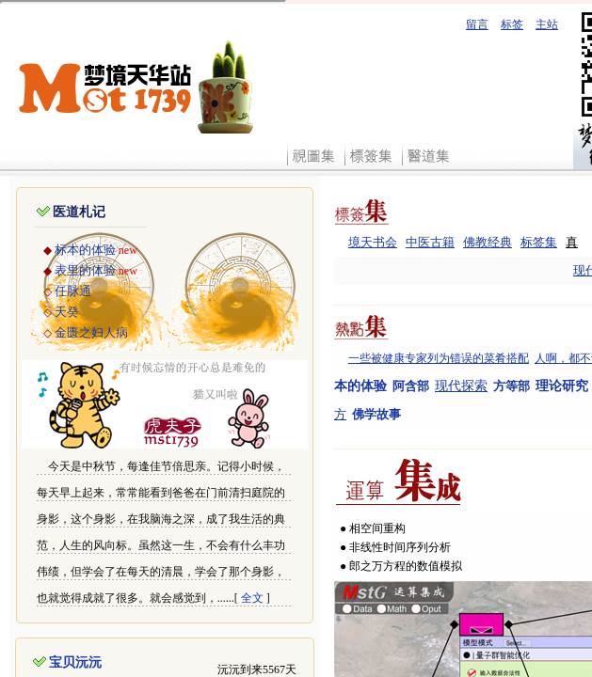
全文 (252, 598)
